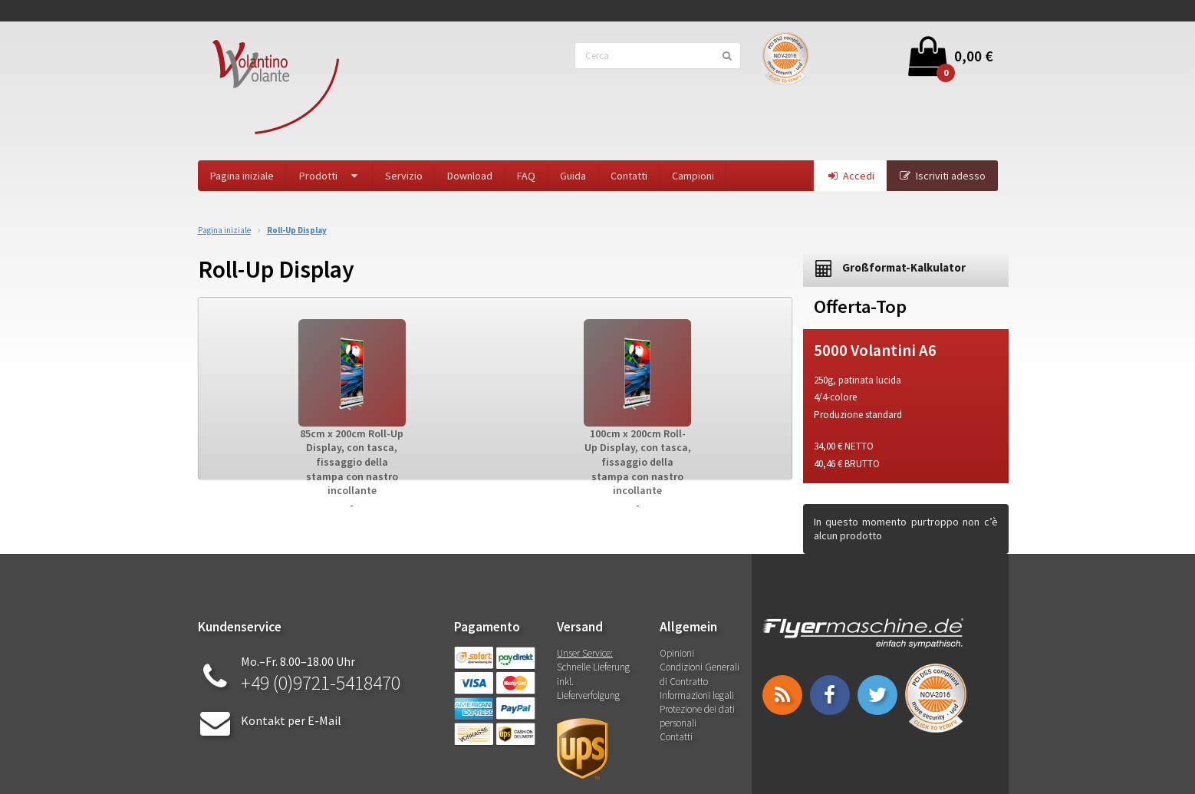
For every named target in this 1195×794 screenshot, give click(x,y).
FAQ (526, 176)
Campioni (693, 176)
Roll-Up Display (297, 230)
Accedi (850, 176)
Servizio (404, 176)
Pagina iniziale (242, 176)
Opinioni (677, 653)
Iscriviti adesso (942, 176)
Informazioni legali (697, 695)
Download (469, 176)
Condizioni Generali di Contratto (699, 674)
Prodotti (330, 176)
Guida (573, 176)
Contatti (629, 176)
